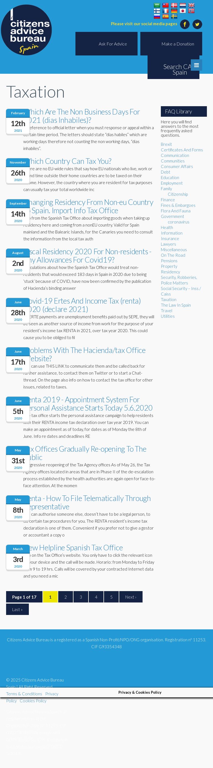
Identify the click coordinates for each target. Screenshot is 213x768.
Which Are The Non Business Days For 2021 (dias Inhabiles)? (81, 115)
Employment (172, 182)
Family (166, 188)
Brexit (166, 144)
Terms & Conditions (24, 693)
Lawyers (168, 243)
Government (172, 216)
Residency (170, 271)
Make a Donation (177, 43)
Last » (17, 609)
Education (170, 177)
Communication (175, 155)
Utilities (168, 316)
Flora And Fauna (176, 210)
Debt (165, 171)
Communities (173, 160)
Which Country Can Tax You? (67, 161)
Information (171, 232)
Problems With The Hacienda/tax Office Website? (84, 354)
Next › (130, 596)
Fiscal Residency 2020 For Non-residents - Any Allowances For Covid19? (87, 255)
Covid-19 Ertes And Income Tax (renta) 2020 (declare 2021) (82, 305)
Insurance (170, 238)
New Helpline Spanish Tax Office (73, 547)
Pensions (169, 260)
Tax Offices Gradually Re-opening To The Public (84, 453)
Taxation (168, 299)
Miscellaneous (174, 249)
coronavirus (178, 221)
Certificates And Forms (182, 149)
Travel (166, 310)
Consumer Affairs (177, 166)
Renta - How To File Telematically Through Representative (87, 502)
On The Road (173, 255)
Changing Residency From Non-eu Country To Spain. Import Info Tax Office (88, 206)
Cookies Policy (33, 700)
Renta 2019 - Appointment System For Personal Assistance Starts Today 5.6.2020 (88, 403)
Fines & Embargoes (178, 205)
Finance (168, 199)
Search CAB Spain (179, 69)
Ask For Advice (113, 43)
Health (167, 227)
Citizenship (178, 194)
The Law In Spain (176, 304)
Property (169, 266)
